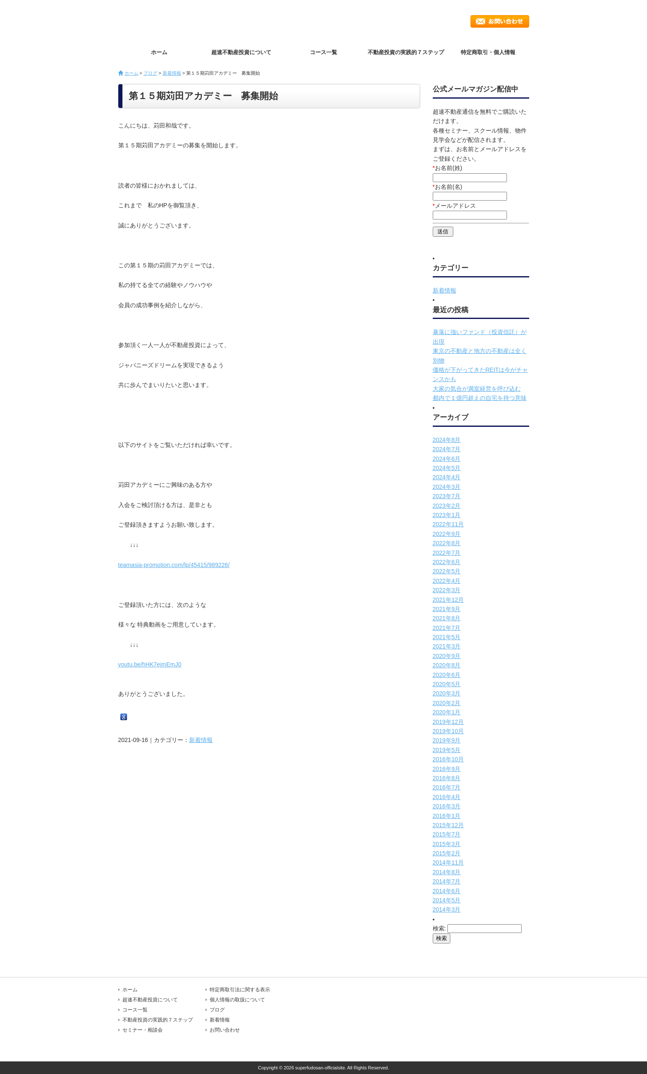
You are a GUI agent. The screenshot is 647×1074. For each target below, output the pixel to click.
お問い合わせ (499, 21)
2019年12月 (448, 722)
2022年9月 (447, 533)
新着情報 (172, 73)
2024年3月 (447, 486)
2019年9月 (447, 740)
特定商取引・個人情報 (488, 52)
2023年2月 (447, 505)
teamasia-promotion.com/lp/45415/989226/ (174, 565)
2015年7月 (447, 834)
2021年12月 (448, 599)
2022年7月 (447, 552)
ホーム (159, 52)
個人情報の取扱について (237, 1000)
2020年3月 (447, 693)
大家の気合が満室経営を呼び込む (477, 388)
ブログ (150, 73)
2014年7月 (447, 881)
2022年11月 (448, 524)
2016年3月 (447, 806)
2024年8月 (447, 439)
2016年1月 (447, 816)
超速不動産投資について (241, 52)
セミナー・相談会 (142, 1030)
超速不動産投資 (166, 21)
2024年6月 (447, 458)
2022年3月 (447, 590)
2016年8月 (447, 778)
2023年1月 (447, 515)
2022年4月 (447, 581)
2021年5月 (447, 637)
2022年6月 (447, 562)
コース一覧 (323, 52)
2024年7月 (447, 449)
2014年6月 (447, 891)
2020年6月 (447, 675)
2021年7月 (447, 628)
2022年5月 (447, 571)
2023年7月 (447, 496)
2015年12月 (448, 825)
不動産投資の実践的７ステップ (406, 52)
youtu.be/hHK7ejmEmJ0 (150, 664)
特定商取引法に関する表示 (240, 990)
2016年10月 (448, 759)
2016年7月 (447, 787)
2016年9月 (447, 769)
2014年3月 (447, 909)
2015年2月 (447, 853)
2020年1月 (447, 712)
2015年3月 (447, 844)
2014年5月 (447, 900)
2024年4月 (447, 477)
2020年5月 (447, 684)
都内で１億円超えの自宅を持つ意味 (480, 398)
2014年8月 (447, 872)
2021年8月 (447, 618)
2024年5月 (447, 468)
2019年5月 (447, 750)
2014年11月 (448, 862)
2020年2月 (447, 703)
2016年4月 (447, 797)
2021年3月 (447, 646)
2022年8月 (447, 543)
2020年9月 (447, 656)
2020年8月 (447, 665)
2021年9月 (447, 609)
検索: (439, 928)
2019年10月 (448, 731)
